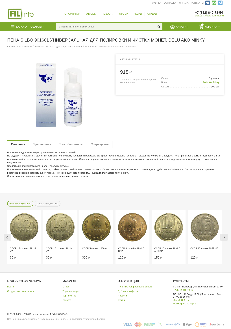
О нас (65, 286)
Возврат (66, 300)
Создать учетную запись (20, 291)
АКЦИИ (138, 13)
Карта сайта (69, 295)
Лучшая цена (41, 144)
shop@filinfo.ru (181, 300)
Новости (122, 295)
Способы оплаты (70, 144)
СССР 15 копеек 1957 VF (204, 248)
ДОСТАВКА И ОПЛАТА (176, 2)
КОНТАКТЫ (197, 2)
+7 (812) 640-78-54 (209, 12)
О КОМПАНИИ (72, 13)
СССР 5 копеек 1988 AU (95, 248)
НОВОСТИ (108, 13)
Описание (18, 144)
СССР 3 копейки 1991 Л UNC (131, 250)
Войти (10, 286)
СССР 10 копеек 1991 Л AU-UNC (167, 250)
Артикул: (125, 59)
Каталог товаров (29, 26)
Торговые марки (71, 291)
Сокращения (100, 144)
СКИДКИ (152, 13)
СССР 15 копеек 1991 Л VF (23, 250)
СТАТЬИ (123, 13)
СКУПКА (156, 2)
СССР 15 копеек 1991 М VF (59, 250)
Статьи (121, 300)
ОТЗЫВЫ (91, 13)
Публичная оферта (128, 291)
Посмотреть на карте (184, 303)
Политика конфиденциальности (135, 286)
